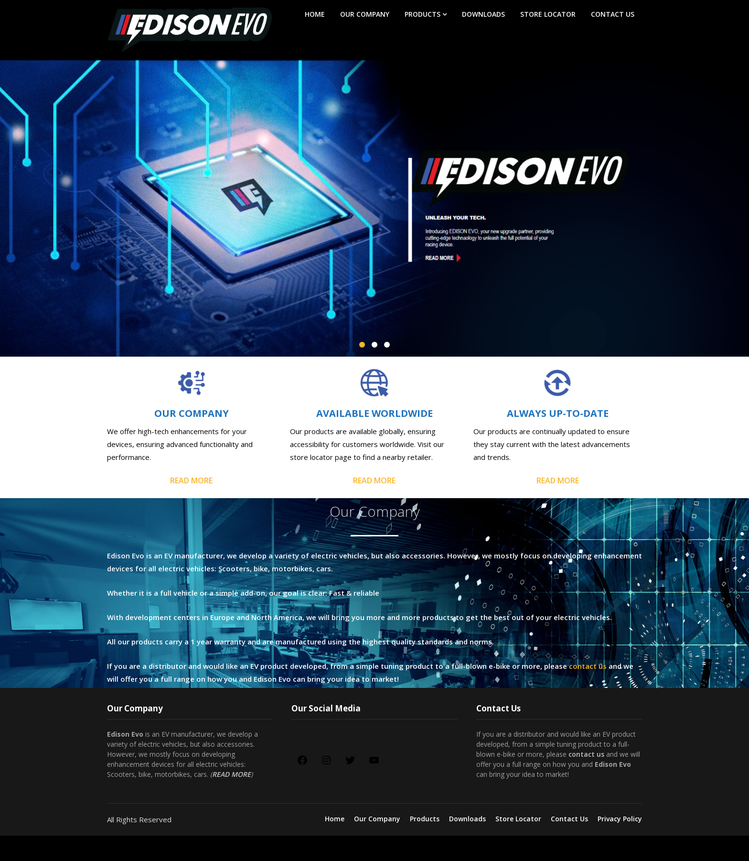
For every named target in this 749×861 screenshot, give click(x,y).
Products (422, 14)
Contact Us (612, 14)
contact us (588, 666)
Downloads (483, 14)
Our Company (364, 14)
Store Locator (548, 14)
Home (315, 14)
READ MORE (191, 480)
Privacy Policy (620, 819)
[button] (362, 344)
